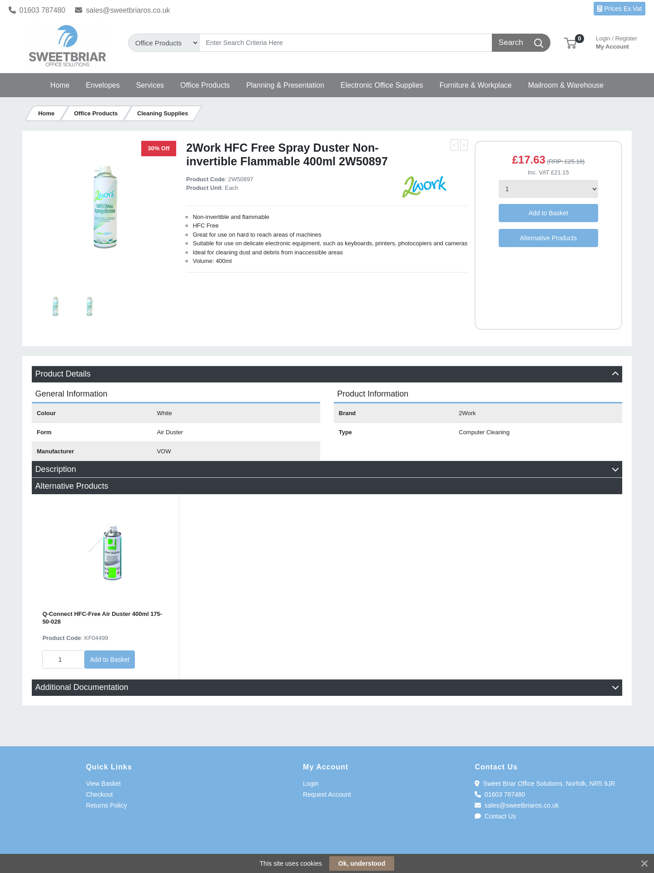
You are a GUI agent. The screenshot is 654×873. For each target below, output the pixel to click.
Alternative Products (548, 238)
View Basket (103, 783)
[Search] (346, 43)
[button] (570, 42)
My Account (616, 41)
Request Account (327, 794)
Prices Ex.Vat (619, 8)
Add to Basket (548, 213)
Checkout (99, 794)
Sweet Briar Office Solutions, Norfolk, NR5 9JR (545, 783)
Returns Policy (106, 805)
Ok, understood (361, 863)
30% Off (158, 148)
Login (310, 783)
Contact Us (495, 816)
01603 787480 (37, 10)
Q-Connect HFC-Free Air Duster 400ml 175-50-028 (102, 617)
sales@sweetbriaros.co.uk (122, 10)
